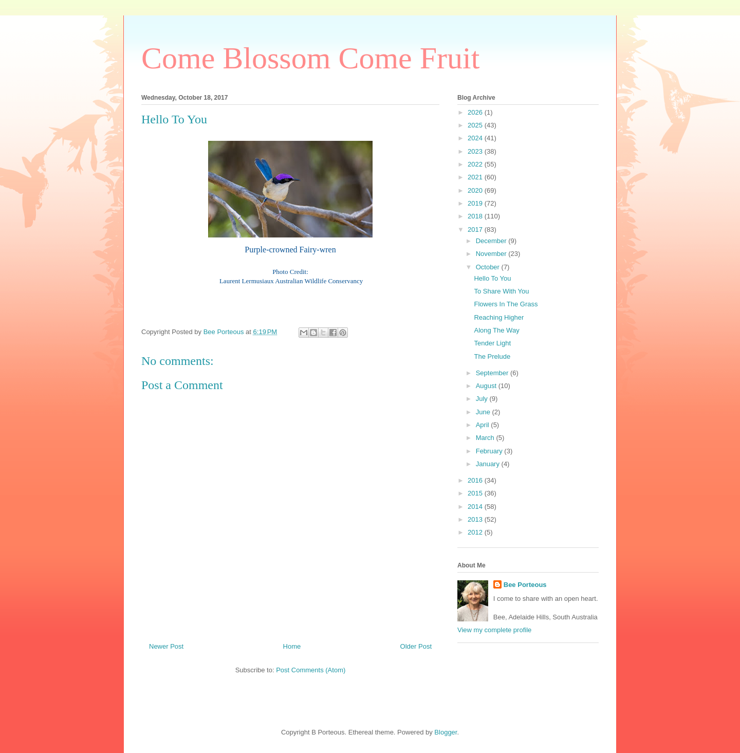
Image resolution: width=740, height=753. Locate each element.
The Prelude (492, 356)
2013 (476, 519)
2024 (476, 138)
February (490, 451)
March (486, 438)
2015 (476, 493)
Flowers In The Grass (506, 304)
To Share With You (501, 291)
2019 (476, 203)
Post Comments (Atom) (310, 670)
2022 (476, 164)
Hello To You (492, 278)
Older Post (416, 646)
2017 (476, 229)
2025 (476, 125)
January (489, 464)
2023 (476, 151)
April (483, 425)
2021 (476, 177)
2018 (476, 216)
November (492, 254)
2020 (476, 190)
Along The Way (496, 330)
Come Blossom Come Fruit (310, 58)
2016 (476, 480)
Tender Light (492, 343)
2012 (476, 532)
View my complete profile (494, 630)
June (484, 412)
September (493, 373)
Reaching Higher (499, 317)
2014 (476, 506)
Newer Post (166, 646)
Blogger (445, 732)
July (483, 398)
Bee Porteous (525, 585)
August (487, 386)
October (489, 267)
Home (292, 646)
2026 (476, 112)
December (492, 241)
